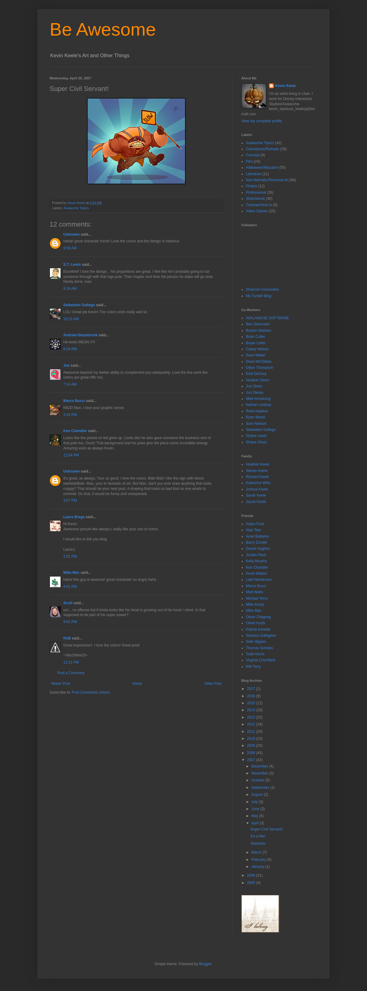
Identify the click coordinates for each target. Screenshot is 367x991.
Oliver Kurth (255, 623)
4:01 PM (70, 586)
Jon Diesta (254, 392)
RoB (67, 638)
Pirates (251, 186)
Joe (66, 365)
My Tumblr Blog (258, 296)
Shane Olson (256, 442)
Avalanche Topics (76, 208)
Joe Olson (254, 386)
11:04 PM (71, 455)
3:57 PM (70, 500)
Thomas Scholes (259, 648)
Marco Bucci (74, 401)
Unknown (71, 234)
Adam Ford (255, 524)
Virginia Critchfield (260, 660)
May (255, 816)
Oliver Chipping (258, 617)
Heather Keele (257, 464)
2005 (251, 883)
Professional (256, 192)
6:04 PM (70, 349)
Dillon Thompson (259, 368)
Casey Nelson (257, 349)
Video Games (257, 211)
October (258, 780)
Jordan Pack (256, 555)
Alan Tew (253, 530)
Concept (253, 155)
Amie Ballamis (257, 536)
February (259, 860)
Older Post (213, 683)
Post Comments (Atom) (91, 692)
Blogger (205, 964)
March (257, 852)
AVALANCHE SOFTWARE (267, 318)
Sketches (257, 843)
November (260, 773)
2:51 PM (70, 556)
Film (249, 161)
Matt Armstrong (258, 399)
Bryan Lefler (256, 343)
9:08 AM (70, 248)
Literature (253, 174)
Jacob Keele (256, 502)
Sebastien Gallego (79, 305)
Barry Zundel (256, 542)
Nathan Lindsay (258, 405)
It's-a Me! (257, 836)
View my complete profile (261, 121)
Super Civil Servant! (266, 829)
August (257, 794)
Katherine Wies (258, 483)
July (255, 802)
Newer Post (60, 683)
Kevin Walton (256, 573)
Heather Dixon (257, 380)
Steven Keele (256, 471)
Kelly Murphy (256, 561)
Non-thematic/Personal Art (267, 180)
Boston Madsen (258, 330)
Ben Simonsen (258, 324)
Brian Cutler (255, 336)
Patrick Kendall (258, 629)
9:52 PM (70, 622)
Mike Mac (71, 572)
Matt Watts (254, 592)
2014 (251, 710)
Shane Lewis (256, 436)
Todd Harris (255, 654)
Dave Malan (255, 355)
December (260, 766)
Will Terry (253, 666)
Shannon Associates (262, 289)
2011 (251, 731)
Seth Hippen (256, 641)
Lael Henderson (259, 579)
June (255, 809)
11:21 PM (71, 662)
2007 (251, 760)
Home (137, 683)
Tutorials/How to (259, 205)
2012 (251, 724)
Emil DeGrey (256, 374)
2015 (251, 703)
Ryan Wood (255, 417)
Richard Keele (257, 477)
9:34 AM (70, 288)
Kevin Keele (285, 86)
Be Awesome (103, 29)
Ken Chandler (75, 431)
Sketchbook (255, 198)
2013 (251, 717)
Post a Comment (70, 673)
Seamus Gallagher (261, 635)
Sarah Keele (256, 495)
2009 (251, 745)
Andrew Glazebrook (80, 335)
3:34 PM (70, 415)
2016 (251, 696)
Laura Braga (74, 517)
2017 (251, 689)
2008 (251, 753)
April (255, 823)
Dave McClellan (258, 361)
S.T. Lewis (72, 264)
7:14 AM (70, 384)
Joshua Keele (257, 489)
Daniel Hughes (258, 548)
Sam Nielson (256, 423)
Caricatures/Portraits (262, 149)
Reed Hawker (257, 411)
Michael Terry (256, 598)
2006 (251, 875)
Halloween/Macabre (262, 167)
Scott (67, 603)
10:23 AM (71, 319)
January (258, 867)
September (260, 787)
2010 (251, 738)
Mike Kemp (255, 604)
